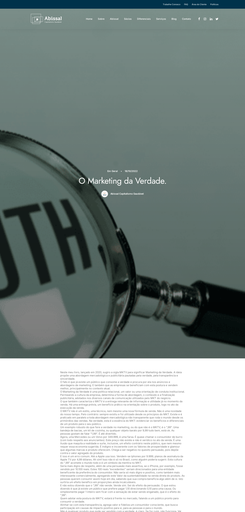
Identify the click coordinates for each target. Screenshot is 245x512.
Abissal (114, 19)
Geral (115, 34)
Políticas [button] (214, 4)
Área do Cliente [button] (199, 4)
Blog (174, 19)
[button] (199, 20)
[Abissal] (42, 20)
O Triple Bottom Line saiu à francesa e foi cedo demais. (69, 457)
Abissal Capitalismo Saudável (127, 57)
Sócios (128, 19)
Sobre (101, 19)
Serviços (161, 19)
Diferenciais (144, 19)
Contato (186, 19)
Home (89, 19)
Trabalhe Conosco (171, 4)
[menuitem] (172, 4)
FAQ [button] (186, 4)
